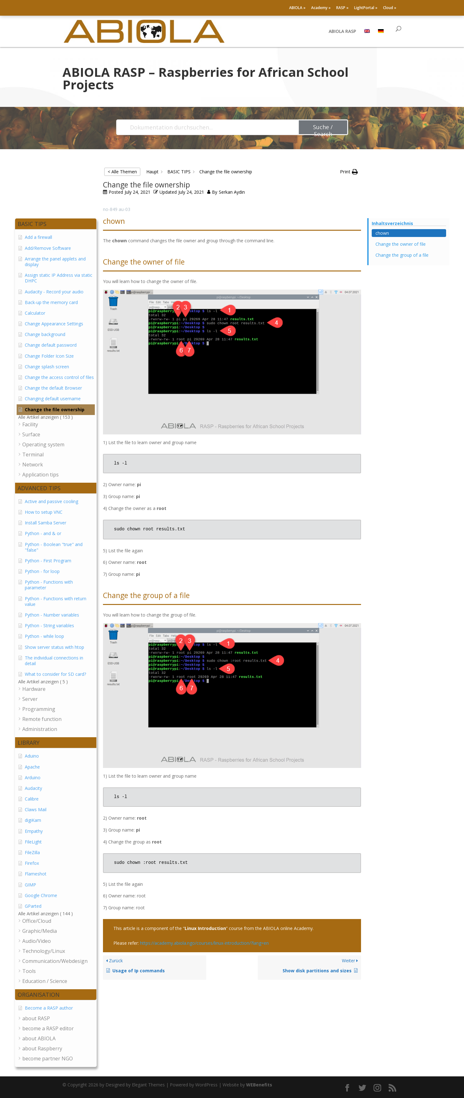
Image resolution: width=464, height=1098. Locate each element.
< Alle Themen (122, 172)
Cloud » (389, 8)
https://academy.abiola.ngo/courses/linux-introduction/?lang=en (204, 943)
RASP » (342, 8)
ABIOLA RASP (342, 31)
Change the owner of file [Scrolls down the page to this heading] (400, 244)
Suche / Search (323, 129)
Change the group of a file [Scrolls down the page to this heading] (402, 255)
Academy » (321, 8)
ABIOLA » (297, 8)
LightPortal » (365, 8)
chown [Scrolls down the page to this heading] (382, 233)
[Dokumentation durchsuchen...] (207, 127)
